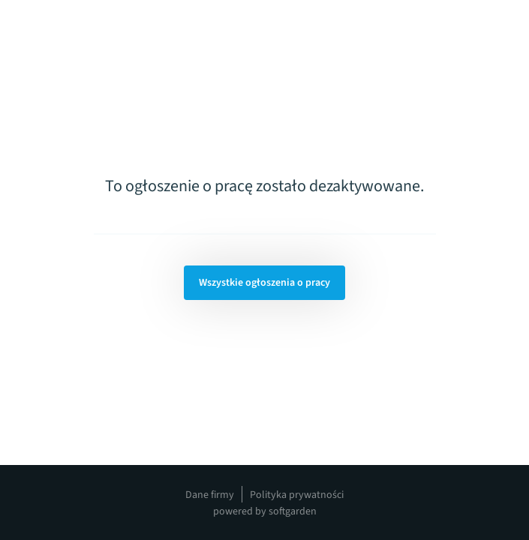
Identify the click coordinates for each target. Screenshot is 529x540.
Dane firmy (209, 495)
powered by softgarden (265, 511)
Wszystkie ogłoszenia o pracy (264, 282)
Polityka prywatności (297, 495)
